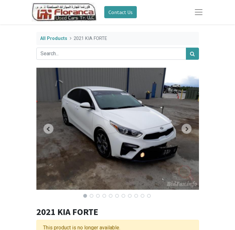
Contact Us (120, 12)
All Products (53, 38)
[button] (48, 128)
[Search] (192, 54)
